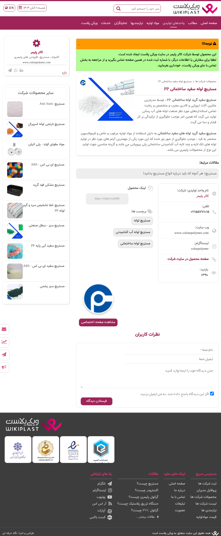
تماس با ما (178, 497)
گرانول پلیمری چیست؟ (143, 497)
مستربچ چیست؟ (147, 483)
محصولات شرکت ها (205, 82)
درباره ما (179, 490)
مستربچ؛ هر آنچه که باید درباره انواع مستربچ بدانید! (180, 173)
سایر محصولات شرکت (36, 93)
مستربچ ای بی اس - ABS (36, 170)
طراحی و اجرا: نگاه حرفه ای (18, 533)
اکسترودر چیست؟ (146, 490)
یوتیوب (104, 497)
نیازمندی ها (209, 510)
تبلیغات (180, 503)
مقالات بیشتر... (147, 517)
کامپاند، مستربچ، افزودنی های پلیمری (36, 57)
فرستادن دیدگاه (96, 401)
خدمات (106, 23)
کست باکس (101, 517)
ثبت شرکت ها (207, 483)
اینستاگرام (102, 490)
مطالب (192, 23)
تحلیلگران (120, 23)
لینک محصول (140, 188)
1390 (204, 275)
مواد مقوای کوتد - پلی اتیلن (36, 150)
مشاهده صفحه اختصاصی (98, 322)
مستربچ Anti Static (36, 109)
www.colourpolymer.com (191, 233)
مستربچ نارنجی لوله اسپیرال (36, 129)
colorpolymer (200, 249)
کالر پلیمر (202, 196)
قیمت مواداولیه (206, 517)
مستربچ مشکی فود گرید (36, 190)
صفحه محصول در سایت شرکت (188, 259)
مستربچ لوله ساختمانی (135, 243)
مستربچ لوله (142, 220)
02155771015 (200, 212)
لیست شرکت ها (206, 503)
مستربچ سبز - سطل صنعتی (36, 231)
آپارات (104, 510)
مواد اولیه (153, 23)
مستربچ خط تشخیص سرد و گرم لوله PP (36, 210)
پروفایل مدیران (207, 490)
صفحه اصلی (209, 23)
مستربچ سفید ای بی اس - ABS (36, 271)
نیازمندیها (137, 23)
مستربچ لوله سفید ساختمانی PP (174, 82)
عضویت (180, 510)
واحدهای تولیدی (173, 23)
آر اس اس (102, 503)
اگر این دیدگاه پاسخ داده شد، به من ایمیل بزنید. (177, 393)
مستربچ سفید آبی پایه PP (36, 251)
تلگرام (104, 483)
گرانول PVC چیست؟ (144, 510)
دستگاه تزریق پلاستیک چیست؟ (137, 503)
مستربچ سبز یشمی (36, 291)
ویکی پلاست (89, 23)
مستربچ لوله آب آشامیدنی (133, 232)
